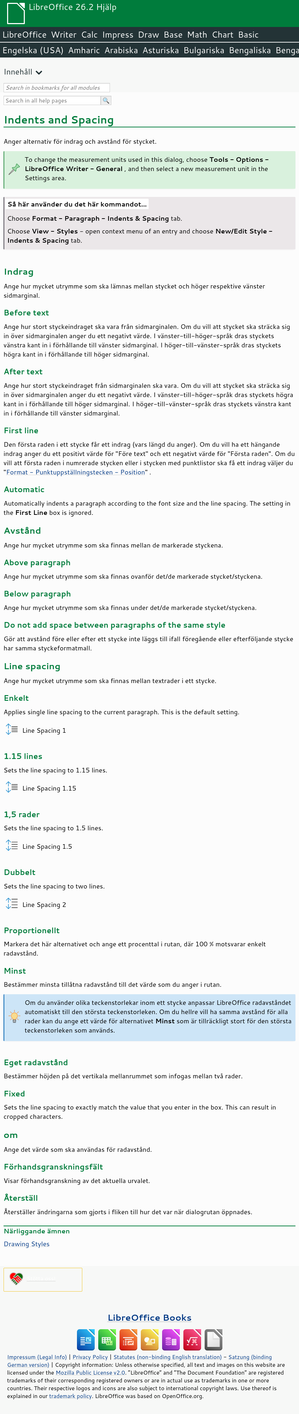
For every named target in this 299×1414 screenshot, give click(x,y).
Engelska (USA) (33, 50)
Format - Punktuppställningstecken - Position (75, 472)
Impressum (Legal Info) (37, 1357)
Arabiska (121, 50)
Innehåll (18, 71)
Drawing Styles (27, 1243)
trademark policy (70, 1396)
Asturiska (160, 50)
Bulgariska (204, 50)
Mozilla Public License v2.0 (90, 1372)
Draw (148, 34)
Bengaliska (250, 50)
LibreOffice (24, 34)
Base (173, 34)
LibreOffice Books (149, 1317)
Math (197, 34)
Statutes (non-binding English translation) (167, 1357)
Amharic (84, 50)
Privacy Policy (90, 1357)
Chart (222, 34)
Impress (118, 34)
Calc (89, 34)
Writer (63, 34)
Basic (248, 34)
